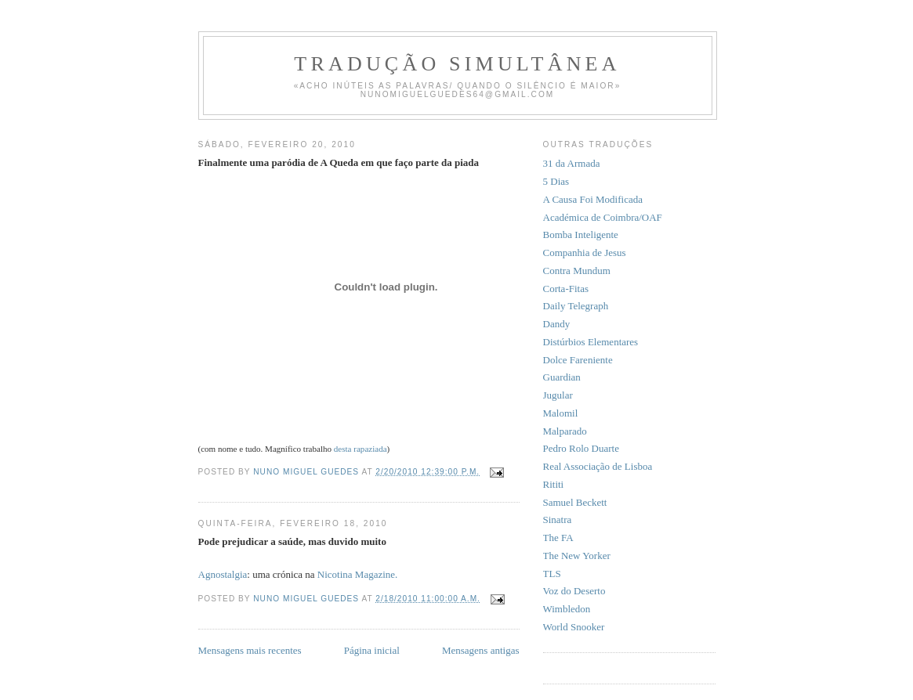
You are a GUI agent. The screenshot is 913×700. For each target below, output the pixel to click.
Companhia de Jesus (584, 252)
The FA (558, 537)
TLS (552, 573)
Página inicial (372, 650)
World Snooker (574, 627)
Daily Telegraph (576, 306)
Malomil (560, 413)
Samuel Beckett (575, 502)
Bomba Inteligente (580, 234)
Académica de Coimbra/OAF (602, 217)
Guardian (562, 377)
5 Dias (556, 181)
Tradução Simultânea (457, 63)
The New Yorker (576, 555)
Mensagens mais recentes (250, 650)
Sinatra (557, 519)
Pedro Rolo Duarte (581, 448)
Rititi (553, 484)
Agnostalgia (223, 574)
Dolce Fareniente (578, 360)
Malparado (565, 431)
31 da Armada (571, 163)
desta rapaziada (360, 448)
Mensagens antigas (481, 650)
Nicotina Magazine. (357, 574)
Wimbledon (567, 609)
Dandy (557, 324)
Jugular (558, 395)
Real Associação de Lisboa (598, 466)
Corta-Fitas (566, 288)
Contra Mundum (576, 270)
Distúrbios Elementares (591, 342)
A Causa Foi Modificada (593, 199)
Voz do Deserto (574, 591)
